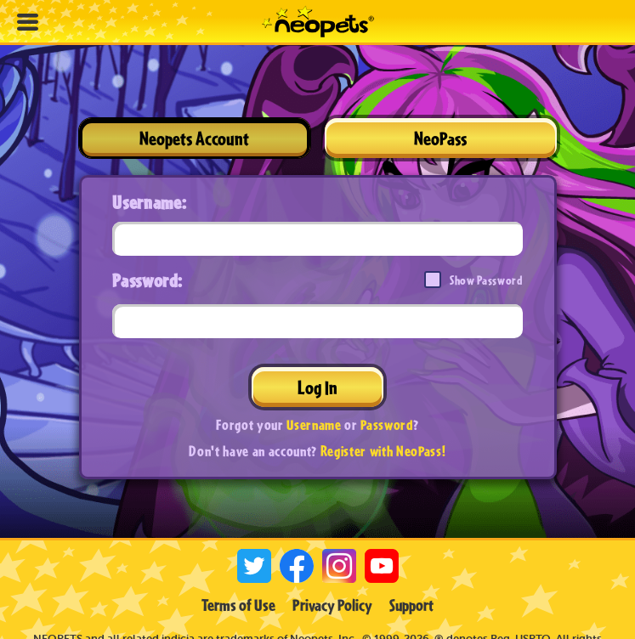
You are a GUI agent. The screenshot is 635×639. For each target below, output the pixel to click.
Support (411, 605)
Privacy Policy (332, 605)
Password (386, 424)
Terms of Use (238, 605)
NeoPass (440, 138)
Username (313, 424)
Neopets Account (194, 138)
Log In (317, 387)
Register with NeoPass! (383, 451)
